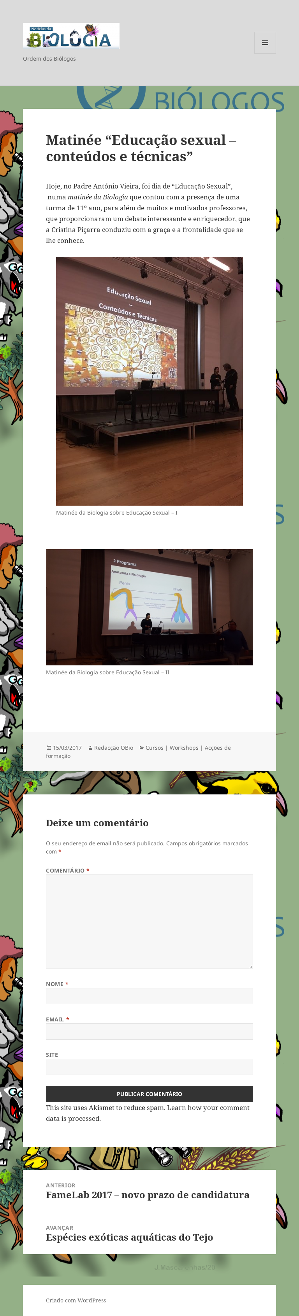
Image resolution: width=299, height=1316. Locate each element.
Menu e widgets (265, 53)
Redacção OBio (113, 747)
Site (52, 1054)
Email (57, 1019)
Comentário (68, 870)
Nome (57, 984)
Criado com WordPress (76, 1300)
